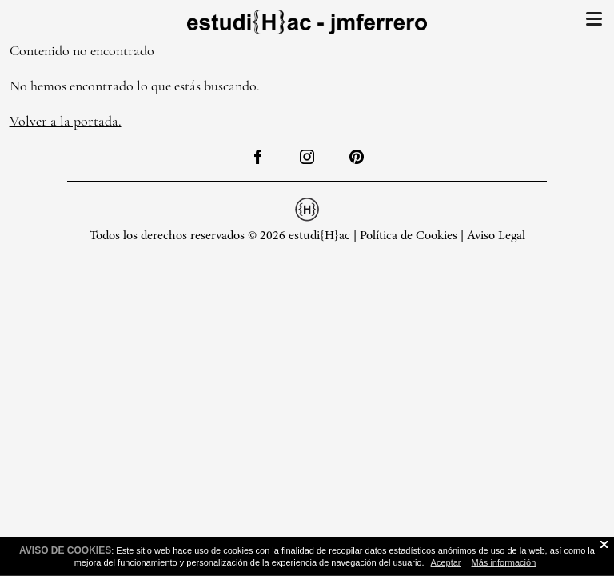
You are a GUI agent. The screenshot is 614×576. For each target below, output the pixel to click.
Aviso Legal (496, 236)
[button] (594, 23)
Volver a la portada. (66, 121)
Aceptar (446, 562)
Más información (504, 562)
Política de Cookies (408, 236)
